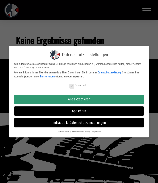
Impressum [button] (96, 130)
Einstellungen (47, 75)
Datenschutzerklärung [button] (81, 130)
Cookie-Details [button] (63, 130)
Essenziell (77, 84)
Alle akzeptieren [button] (79, 98)
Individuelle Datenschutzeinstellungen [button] (79, 122)
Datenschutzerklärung (109, 71)
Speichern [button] (79, 110)
